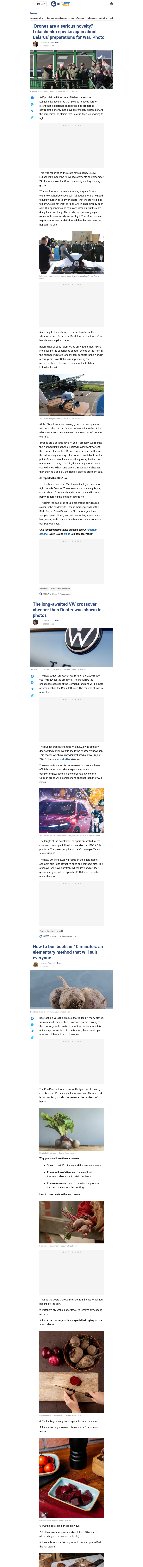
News (57, 43)
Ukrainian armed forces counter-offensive (65, 18)
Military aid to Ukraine (97, 18)
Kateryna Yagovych (47, 963)
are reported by (61, 759)
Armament (44, 589)
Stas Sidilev (44, 621)
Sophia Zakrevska (47, 43)
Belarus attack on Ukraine (60, 589)
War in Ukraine (36, 18)
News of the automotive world (51, 931)
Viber (66, 533)
